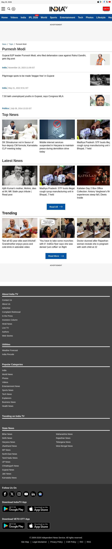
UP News (6, 462)
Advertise (6, 308)
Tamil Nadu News (10, 458)
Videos (14, 17)
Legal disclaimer (39, 542)
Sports (53, 17)
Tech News (7, 394)
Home (4, 17)
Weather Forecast (10, 350)
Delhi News (7, 438)
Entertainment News (11, 386)
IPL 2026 (33, 17)
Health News (7, 406)
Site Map (25, 542)
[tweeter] (12, 494)
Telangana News (63, 442)
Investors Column (10, 320)
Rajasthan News (63, 438)
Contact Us (7, 300)
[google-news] (40, 494)
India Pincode (8, 354)
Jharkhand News (9, 446)
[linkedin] (33, 494)
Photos (89, 17)
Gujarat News (8, 470)
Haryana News (8, 442)
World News (7, 374)
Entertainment (67, 17)
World (44, 17)
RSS (89, 542)
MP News (6, 450)
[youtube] (26, 494)
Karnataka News (9, 478)
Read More (56, 256)
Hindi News (7, 324)
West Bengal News (64, 446)
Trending (9, 213)
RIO (81, 542)
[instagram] (19, 494)
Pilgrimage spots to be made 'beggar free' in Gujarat (28, 76)
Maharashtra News (64, 434)
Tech (80, 17)
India (23, 17)
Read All (56, 206)
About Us (6, 304)
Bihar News (7, 434)
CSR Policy (71, 542)
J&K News (6, 474)
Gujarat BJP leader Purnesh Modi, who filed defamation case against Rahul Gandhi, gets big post (44, 57)
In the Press (7, 316)
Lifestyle (101, 17)
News (4, 44)
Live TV (5, 328)
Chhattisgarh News (10, 466)
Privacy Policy (56, 542)
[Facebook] (5, 494)
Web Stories (7, 336)
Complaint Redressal (11, 312)
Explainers (6, 398)
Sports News (7, 390)
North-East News (9, 454)
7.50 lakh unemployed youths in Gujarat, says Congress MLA (32, 96)
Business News (9, 402)
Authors (5, 332)
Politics (5, 108)
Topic (11, 44)
